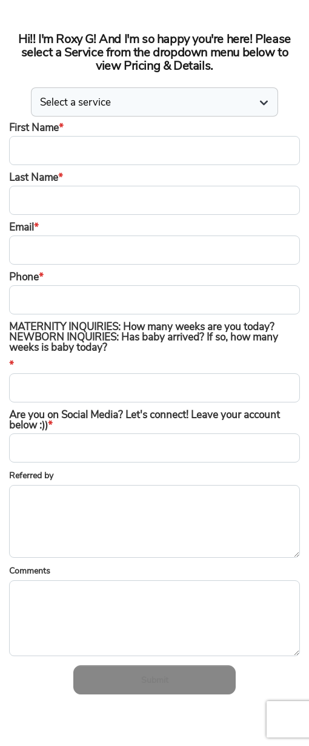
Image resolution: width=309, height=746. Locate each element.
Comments (29, 571)
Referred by (31, 475)
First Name (36, 128)
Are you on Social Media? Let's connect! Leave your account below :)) (144, 420)
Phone (26, 277)
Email (24, 227)
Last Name (36, 177)
